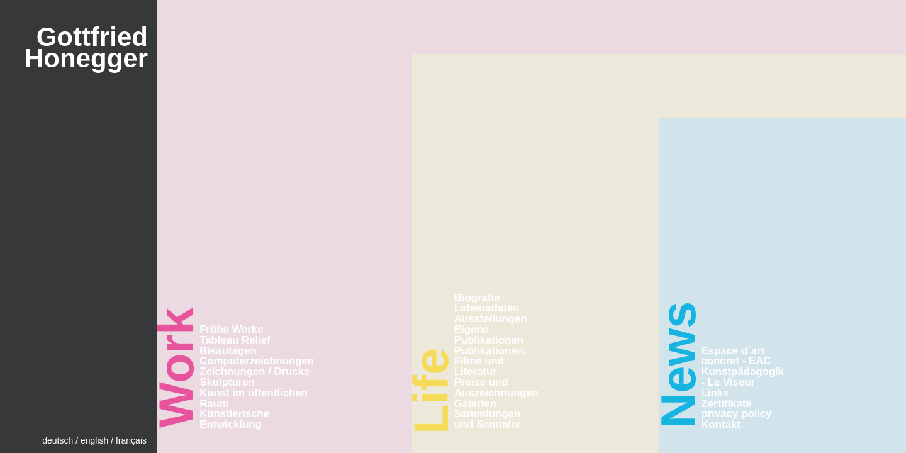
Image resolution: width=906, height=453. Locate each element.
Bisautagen (227, 351)
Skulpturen (227, 382)
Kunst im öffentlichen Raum (253, 398)
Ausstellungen (490, 319)
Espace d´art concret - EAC (736, 356)
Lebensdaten (487, 308)
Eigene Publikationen (488, 334)
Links (715, 393)
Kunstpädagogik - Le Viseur (743, 377)
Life (431, 391)
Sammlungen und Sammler (487, 419)
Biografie (477, 298)
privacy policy (737, 414)
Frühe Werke (231, 329)
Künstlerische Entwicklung (234, 419)
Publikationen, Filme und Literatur (490, 361)
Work (176, 368)
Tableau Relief (235, 340)
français (131, 440)
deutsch (57, 440)
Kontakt (721, 424)
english (94, 440)
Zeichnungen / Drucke (254, 372)
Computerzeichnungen (256, 361)
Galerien (475, 404)
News (678, 364)
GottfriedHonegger (86, 47)
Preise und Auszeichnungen (496, 387)
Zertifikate (727, 404)
